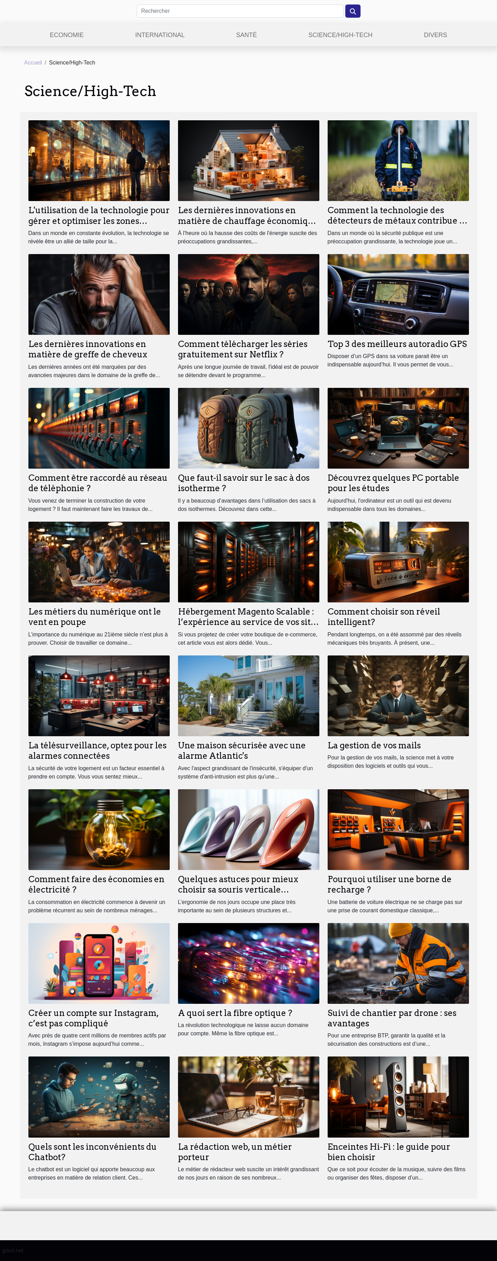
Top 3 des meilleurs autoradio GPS (397, 344)
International (160, 35)
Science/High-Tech (340, 35)
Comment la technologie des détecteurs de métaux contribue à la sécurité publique (396, 220)
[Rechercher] (240, 11)
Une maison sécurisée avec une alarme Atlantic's (242, 750)
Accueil (33, 63)
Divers (435, 35)
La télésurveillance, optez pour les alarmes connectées (97, 750)
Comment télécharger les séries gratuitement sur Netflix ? (243, 349)
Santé (246, 35)
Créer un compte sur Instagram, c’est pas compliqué (93, 1018)
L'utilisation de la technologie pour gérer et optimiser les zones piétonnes (99, 220)
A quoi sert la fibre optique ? (235, 1013)
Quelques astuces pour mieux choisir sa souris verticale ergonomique (238, 889)
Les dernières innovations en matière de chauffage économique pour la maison (248, 220)
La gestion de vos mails (374, 745)
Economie (67, 35)
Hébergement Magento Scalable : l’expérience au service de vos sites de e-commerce (248, 622)
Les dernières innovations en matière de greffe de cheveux (87, 349)
